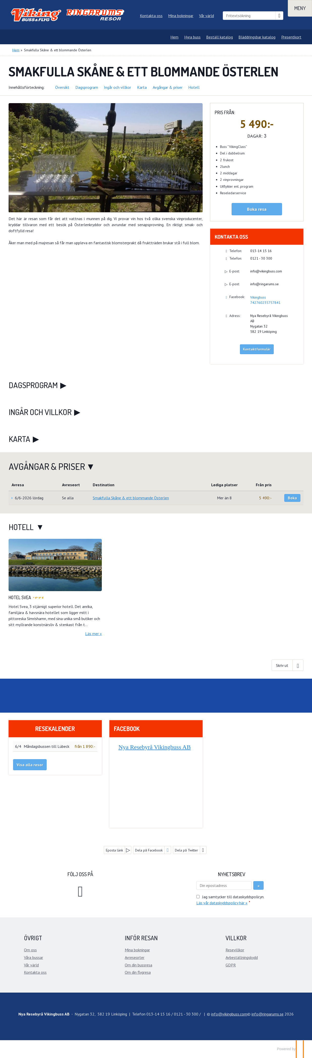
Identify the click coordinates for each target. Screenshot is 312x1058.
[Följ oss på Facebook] (80, 890)
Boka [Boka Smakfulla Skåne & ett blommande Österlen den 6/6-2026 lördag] (292, 497)
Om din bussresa (138, 964)
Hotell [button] (194, 87)
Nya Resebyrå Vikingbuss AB (154, 747)
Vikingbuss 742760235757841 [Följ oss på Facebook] (265, 300)
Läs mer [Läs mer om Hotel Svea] (92, 633)
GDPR (231, 964)
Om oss (30, 949)
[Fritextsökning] (249, 15)
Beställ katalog (219, 36)
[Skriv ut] (287, 665)
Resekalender (55, 729)
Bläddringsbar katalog (256, 36)
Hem (174, 36)
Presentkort (291, 36)
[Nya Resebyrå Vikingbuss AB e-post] (229, 1013)
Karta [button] (142, 87)
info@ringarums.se (264, 284)
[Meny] (300, 8)
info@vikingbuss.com (266, 271)
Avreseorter (134, 957)
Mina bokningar (180, 15)
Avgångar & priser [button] (167, 87)
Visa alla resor (30, 764)
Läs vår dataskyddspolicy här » (221, 902)
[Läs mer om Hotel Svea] (55, 588)
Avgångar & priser (47, 466)
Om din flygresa (138, 972)
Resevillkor (235, 949)
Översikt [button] (62, 87)
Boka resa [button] (256, 209)
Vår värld (206, 15)
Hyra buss (192, 36)
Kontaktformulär (256, 349)
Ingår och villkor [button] (117, 87)
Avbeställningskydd (242, 957)
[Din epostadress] (224, 885)
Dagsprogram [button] (86, 87)
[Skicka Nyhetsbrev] (258, 885)
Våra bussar (33, 957)
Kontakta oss (151, 15)
